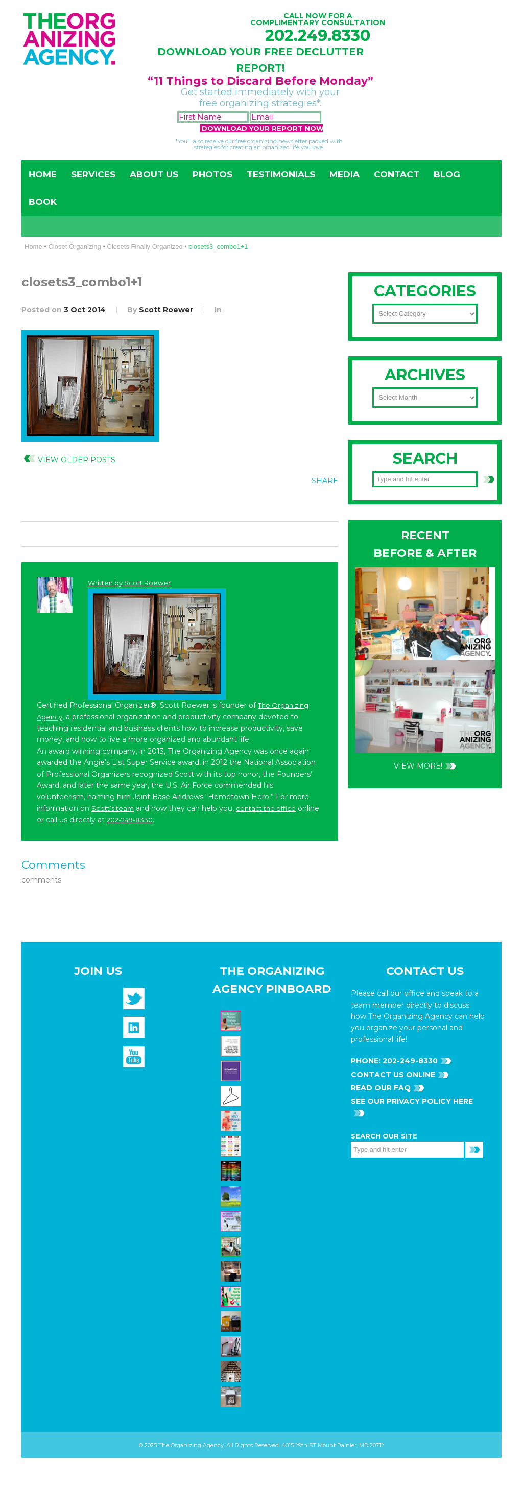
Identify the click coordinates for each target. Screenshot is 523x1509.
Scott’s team (112, 808)
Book (43, 202)
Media (344, 174)
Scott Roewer (166, 309)
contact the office (266, 808)
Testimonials (281, 174)
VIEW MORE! (418, 766)
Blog (447, 174)
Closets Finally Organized (145, 246)
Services (93, 174)
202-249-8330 (130, 820)
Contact (396, 174)
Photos (212, 174)
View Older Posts (76, 460)
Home (43, 174)
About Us (154, 174)
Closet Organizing (74, 246)
